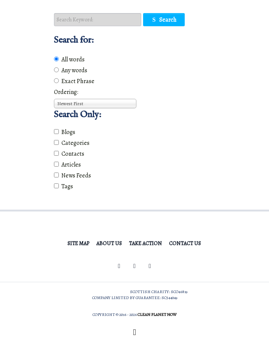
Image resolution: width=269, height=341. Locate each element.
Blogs (64, 132)
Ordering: (66, 92)
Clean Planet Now (156, 314)
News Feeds (72, 175)
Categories (72, 143)
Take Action (145, 243)
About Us (109, 243)
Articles (67, 165)
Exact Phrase (74, 81)
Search (163, 20)
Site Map (78, 243)
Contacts (69, 154)
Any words (70, 70)
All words (69, 59)
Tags (63, 186)
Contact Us (185, 243)
